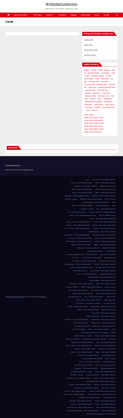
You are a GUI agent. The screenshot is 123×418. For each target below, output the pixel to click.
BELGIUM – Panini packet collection (91, 199)
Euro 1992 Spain (111, 251)
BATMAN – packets (71, 199)
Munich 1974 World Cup (81, 323)
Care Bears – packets (86, 209)
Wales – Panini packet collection (106, 404)
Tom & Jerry (109, 104)
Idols (96, 15)
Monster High (91, 90)
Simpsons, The (103, 96)
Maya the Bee (102, 84)
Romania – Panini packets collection (81, 352)
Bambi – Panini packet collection (82, 192)
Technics (62, 15)
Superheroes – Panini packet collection (79, 378)
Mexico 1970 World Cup (108, 310)
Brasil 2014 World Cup (102, 205)
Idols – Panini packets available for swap (103, 290)
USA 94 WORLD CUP (109, 397)
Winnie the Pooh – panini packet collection (80, 407)
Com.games (85, 15)
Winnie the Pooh (108, 107)
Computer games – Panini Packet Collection (102, 231)
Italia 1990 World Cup (74, 296)
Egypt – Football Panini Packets (81, 244)
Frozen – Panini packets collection (86, 274)
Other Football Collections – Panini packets (94, 332)
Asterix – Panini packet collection (81, 189)
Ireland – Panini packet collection (82, 293)
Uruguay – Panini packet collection (89, 397)
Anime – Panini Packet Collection (105, 183)
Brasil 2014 (88, 45)
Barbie (100, 70)
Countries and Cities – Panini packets (104, 235)
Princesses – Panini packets (107, 349)
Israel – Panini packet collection (106, 293)
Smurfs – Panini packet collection (89, 362)
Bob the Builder (93, 73)
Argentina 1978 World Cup (108, 186)
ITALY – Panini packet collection (93, 296)
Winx (88, 110)
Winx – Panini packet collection (106, 407)
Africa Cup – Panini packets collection (104, 179)
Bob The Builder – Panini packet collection (96, 202)
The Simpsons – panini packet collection (86, 388)
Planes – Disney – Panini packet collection (78, 345)
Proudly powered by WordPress (15, 296)
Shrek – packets (111, 358)
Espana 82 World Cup (109, 248)
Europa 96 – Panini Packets (107, 261)
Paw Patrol (97, 93)
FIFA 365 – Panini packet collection (105, 264)
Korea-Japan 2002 (110, 300)
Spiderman (108, 99)
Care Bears (106, 73)
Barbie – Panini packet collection (105, 192)
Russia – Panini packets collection (88, 355)
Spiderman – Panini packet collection (86, 368)
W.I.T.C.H (95, 110)
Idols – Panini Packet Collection (78, 290)
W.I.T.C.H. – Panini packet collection (82, 404)
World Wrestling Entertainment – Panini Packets (101, 414)
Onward (87, 93)
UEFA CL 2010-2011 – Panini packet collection (102, 394)
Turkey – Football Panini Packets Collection (102, 391)
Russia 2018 (88, 40)
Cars (113, 73)
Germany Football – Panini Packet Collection (102, 277)
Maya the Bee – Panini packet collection (103, 306)
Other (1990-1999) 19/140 (93, 126)
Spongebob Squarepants (108, 368)
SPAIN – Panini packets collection (105, 365)
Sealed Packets (21, 15)
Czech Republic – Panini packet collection (78, 241)
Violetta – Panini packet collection (105, 401)
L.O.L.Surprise (89, 84)
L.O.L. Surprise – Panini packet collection (87, 303)
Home (87, 179)
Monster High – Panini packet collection (103, 319)
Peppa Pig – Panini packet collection (82, 342)
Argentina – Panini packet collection (86, 186)
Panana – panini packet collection (105, 336)
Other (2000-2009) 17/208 (93, 123)
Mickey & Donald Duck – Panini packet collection (101, 316)
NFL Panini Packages (79, 329)
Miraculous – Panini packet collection (76, 319)
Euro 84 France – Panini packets (91, 257)
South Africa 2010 (91, 50)
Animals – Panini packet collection (81, 183)
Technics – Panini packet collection (105, 384)
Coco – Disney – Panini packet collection (77, 228)
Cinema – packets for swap (107, 215)
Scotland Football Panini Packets (93, 358)
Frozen (108, 76)
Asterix (86, 70)
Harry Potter (88, 78)
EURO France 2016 (110, 257)
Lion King (104, 81)
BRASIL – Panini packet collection (82, 205)
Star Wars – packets (77, 375)
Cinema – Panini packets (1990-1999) (78, 225)
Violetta (97, 107)
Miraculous (92, 87)
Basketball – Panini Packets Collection (104, 196)
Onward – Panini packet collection (98, 329)
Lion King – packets (109, 303)
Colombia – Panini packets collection (104, 228)
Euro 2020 (75, 257)
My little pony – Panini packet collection (103, 323)
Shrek (94, 96)
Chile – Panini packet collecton (76, 212)
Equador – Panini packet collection (88, 248)
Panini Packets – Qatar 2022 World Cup (94, 339)
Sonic (99, 99)
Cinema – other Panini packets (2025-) (78, 222)
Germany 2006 (89, 55)
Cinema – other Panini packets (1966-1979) (102, 218)
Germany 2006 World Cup (108, 274)
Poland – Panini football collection (105, 345)
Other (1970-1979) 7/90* (93, 132)
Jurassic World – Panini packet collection (88, 300)
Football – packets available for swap (81, 267)
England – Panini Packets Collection (104, 244)
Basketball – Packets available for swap (77, 196)
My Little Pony (103, 90)
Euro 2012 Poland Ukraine (108, 254)
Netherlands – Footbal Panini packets (104, 326)
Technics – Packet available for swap (79, 384)
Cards (114, 205)
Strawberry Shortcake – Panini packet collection (101, 375)
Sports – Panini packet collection (105, 371)
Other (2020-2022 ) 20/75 (93, 117)
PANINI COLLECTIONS (72, 339)
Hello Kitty (105, 78)
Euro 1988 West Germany (95, 251)
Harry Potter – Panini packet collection (81, 283)
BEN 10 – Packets (110, 199)
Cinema (73, 15)
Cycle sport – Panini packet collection (80, 238)
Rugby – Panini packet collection (106, 352)
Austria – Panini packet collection (105, 189)
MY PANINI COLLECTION (82, 326)
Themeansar (42, 296)
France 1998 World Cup (80, 270)
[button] (117, 15)
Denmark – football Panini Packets (105, 241)
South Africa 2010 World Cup (83, 365)
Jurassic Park (94, 81)
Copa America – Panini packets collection (77, 235)
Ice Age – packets (110, 287)
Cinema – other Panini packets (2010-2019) (102, 212)
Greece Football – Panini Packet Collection (102, 280)
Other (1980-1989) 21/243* (94, 129)
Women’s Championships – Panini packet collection (82, 410)
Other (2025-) (89, 114)
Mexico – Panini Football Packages (87, 310)
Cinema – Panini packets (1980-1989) (104, 222)
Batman (107, 70)
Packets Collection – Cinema (83, 336)
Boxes (114, 202)
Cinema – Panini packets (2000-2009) (104, 225)
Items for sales (111, 296)
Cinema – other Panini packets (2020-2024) (82, 215)
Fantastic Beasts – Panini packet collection (77, 264)
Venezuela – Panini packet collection (80, 401)
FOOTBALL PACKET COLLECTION (106, 267)
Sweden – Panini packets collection (105, 378)
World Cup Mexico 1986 (108, 410)
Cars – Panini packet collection (106, 209)
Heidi (97, 78)
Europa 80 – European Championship (84, 261)
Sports (50, 15)
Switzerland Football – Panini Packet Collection (101, 381)
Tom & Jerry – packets (109, 388)
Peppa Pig (106, 93)
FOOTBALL (37, 15)
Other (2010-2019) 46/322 (93, 120)
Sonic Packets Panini (109, 362)
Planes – (88, 96)
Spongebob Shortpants (93, 101)
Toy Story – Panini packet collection (75, 391)
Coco (87, 76)
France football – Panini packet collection (103, 270)
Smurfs (92, 99)
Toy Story (89, 107)
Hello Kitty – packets (71, 287)
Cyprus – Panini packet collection (105, 238)
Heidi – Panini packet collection (106, 283)
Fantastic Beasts (98, 76)
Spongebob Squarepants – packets (81, 371)
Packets (113, 332)
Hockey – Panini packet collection (91, 287)
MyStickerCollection (61, 4)
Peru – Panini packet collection (106, 342)
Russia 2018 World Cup (109, 355)
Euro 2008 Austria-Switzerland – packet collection (81, 254)
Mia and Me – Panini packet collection (104, 313)
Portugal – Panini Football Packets (85, 349)
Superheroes (98, 104)
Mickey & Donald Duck (107, 87)
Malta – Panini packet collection (78, 306)
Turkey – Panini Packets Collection (74, 394)
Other (106, 15)
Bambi (93, 70)
